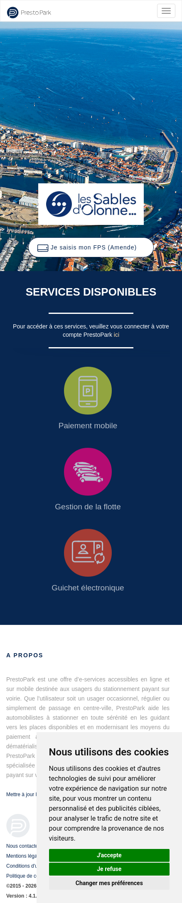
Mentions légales (25, 856)
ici (116, 334)
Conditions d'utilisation (31, 866)
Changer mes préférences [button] (109, 883)
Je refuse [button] (109, 869)
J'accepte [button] (109, 855)
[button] (91, 247)
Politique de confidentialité (35, 876)
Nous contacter (23, 846)
